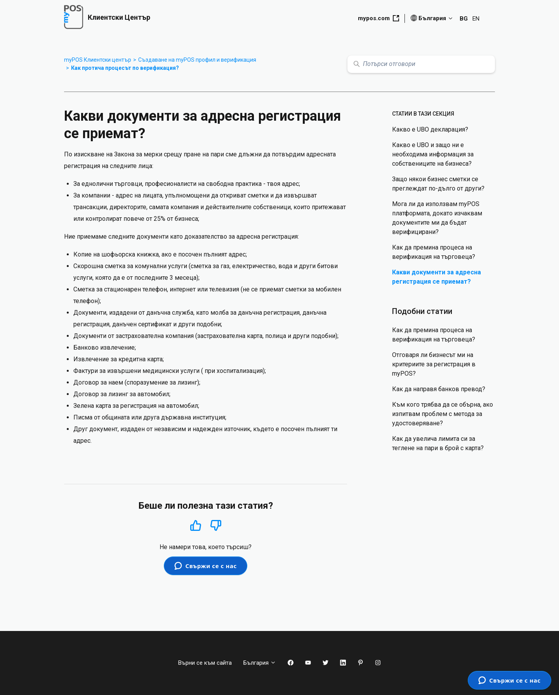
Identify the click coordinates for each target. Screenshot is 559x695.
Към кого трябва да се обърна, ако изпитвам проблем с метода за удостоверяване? (442, 414)
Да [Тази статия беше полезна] (196, 525)
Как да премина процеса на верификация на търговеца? (433, 252)
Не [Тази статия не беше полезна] (216, 525)
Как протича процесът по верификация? (125, 68)
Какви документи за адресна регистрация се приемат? (436, 277)
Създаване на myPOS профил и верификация (197, 60)
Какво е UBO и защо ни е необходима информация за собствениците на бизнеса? (433, 154)
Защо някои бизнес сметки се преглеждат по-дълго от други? (438, 183)
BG (464, 18)
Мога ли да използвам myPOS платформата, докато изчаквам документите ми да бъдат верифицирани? (437, 218)
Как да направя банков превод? (438, 389)
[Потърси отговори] (421, 64)
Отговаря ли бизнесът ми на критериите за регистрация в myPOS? (434, 364)
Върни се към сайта (205, 662)
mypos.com (378, 18)
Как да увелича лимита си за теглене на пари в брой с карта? (438, 443)
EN (475, 18)
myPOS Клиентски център (97, 60)
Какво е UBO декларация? (430, 129)
